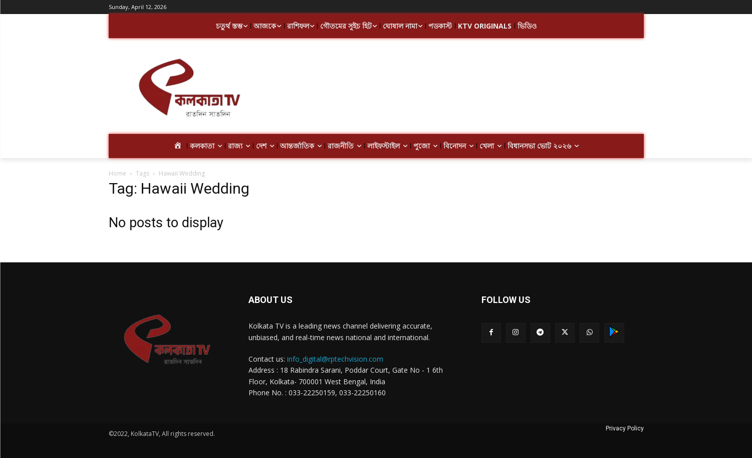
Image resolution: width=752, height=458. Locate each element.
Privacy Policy (625, 428)
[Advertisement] (456, 89)
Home (117, 173)
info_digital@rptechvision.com (335, 359)
